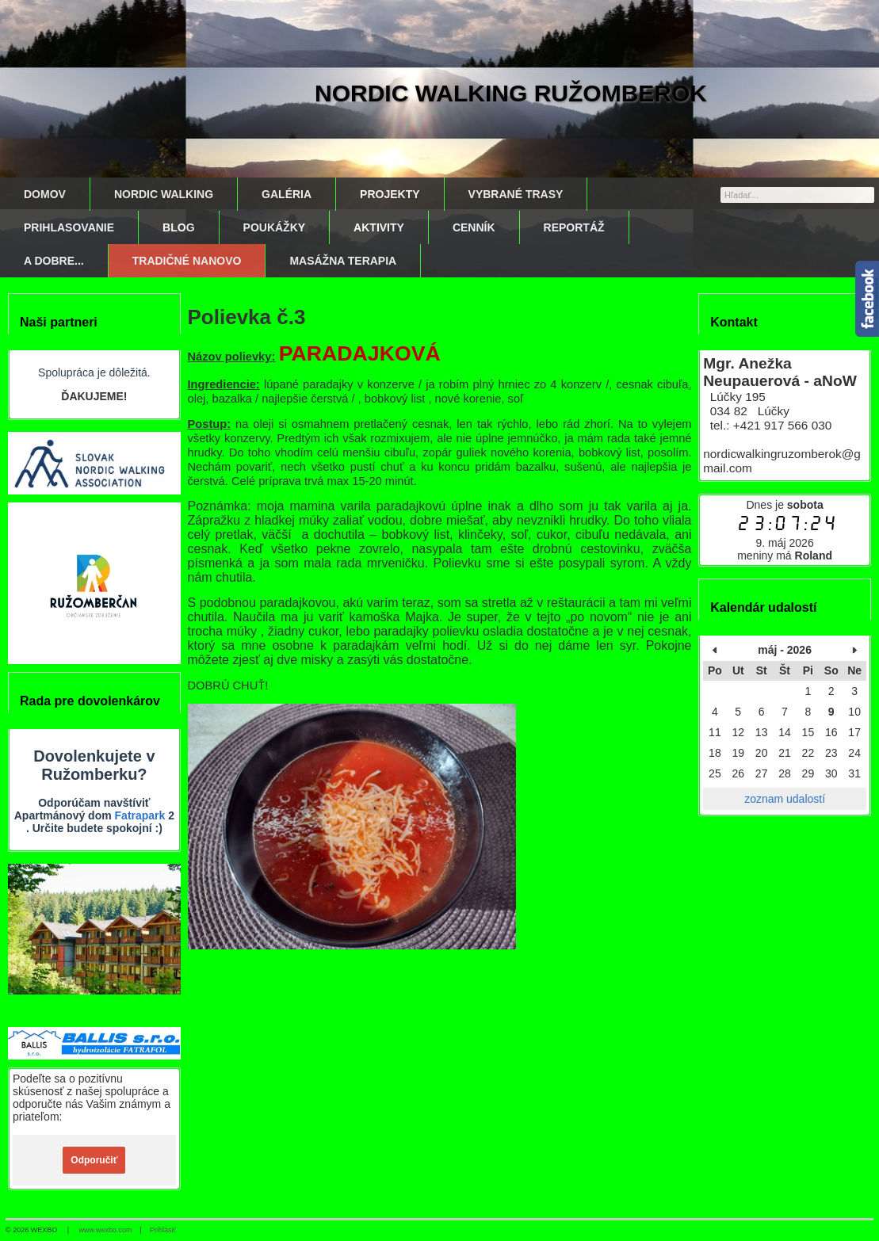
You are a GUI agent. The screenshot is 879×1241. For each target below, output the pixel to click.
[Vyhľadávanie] (797, 195)
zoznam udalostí (784, 798)
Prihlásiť (163, 1230)
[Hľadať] (864, 194)
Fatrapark (140, 815)
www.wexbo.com (105, 1230)
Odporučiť (94, 1160)
